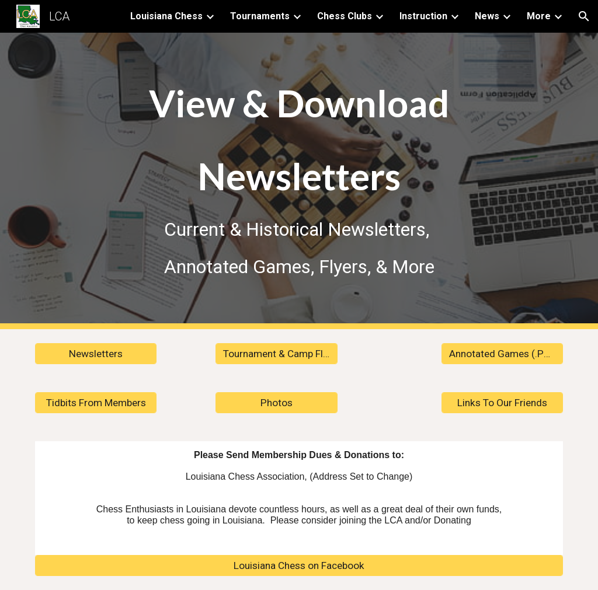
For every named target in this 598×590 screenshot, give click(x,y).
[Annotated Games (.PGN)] (502, 354)
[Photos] (276, 403)
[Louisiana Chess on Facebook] (299, 565)
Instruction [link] (423, 16)
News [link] (487, 16)
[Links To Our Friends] (502, 403)
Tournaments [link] (260, 16)
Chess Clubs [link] (344, 16)
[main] (299, 180)
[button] (584, 16)
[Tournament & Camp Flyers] (276, 354)
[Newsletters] (96, 354)
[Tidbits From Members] (96, 403)
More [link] (539, 16)
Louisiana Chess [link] (166, 16)
